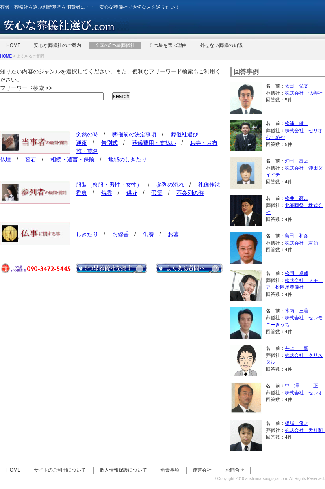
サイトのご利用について (60, 470)
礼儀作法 (209, 184)
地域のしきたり (127, 159)
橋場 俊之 (296, 423)
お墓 (173, 234)
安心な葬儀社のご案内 (57, 45)
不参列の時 (190, 193)
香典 (81, 193)
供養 (148, 234)
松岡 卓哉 (296, 273)
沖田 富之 (296, 160)
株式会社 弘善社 (304, 92)
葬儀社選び (184, 134)
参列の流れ (170, 184)
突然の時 (87, 134)
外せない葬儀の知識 (221, 45)
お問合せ (234, 470)
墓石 (30, 159)
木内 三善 (296, 310)
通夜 (81, 143)
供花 (131, 193)
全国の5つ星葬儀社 (115, 45)
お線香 (120, 234)
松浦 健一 (296, 123)
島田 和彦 (296, 235)
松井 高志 (296, 198)
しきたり (87, 234)
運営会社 (202, 470)
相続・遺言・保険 (72, 159)
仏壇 (5, 159)
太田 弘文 (296, 85)
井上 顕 (296, 348)
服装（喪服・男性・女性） (109, 184)
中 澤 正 (301, 385)
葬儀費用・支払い (154, 143)
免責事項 (169, 470)
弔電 (156, 193)
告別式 (109, 143)
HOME (13, 45)
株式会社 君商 (301, 242)
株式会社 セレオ (304, 392)
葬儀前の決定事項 (134, 134)
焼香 (106, 193)
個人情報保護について (123, 470)
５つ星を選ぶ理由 (168, 45)
